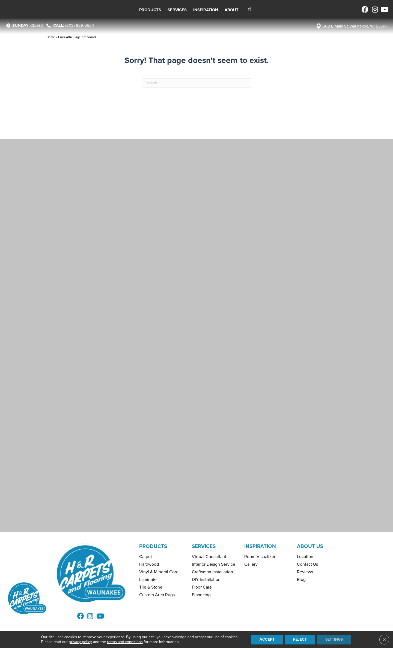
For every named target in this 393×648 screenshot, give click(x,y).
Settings (334, 639)
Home (50, 37)
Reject (300, 639)
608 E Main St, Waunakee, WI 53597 (355, 26)
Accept (267, 639)
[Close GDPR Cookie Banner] (384, 639)
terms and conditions (125, 641)
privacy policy (80, 641)
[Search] (196, 83)
